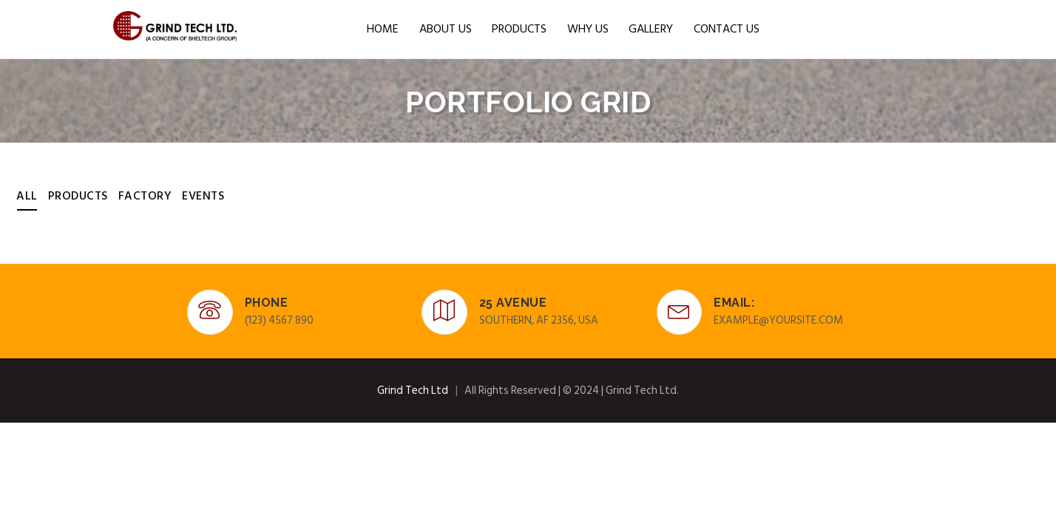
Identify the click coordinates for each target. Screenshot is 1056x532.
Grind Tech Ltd (412, 390)
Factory (145, 195)
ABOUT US (445, 28)
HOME (383, 28)
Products (519, 28)
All (27, 195)
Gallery (651, 28)
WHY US (588, 28)
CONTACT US (726, 28)
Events (203, 195)
